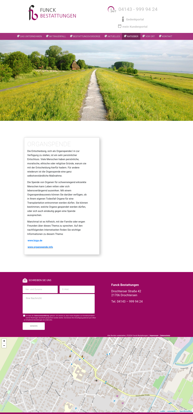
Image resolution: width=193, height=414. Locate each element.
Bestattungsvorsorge (86, 36)
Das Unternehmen (31, 36)
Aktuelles (114, 36)
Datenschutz (165, 336)
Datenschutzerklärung (41, 315)
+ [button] (4, 341)
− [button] (4, 346)
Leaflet (162, 411)
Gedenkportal (135, 19)
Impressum (154, 336)
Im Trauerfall (57, 36)
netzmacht (171, 411)
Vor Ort (150, 36)
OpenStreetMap (185, 411)
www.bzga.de (35, 240)
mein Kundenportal (134, 26)
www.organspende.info (40, 247)
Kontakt (167, 36)
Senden (33, 326)
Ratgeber (132, 36)
